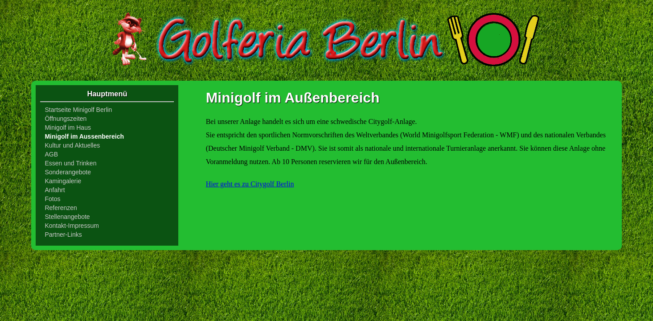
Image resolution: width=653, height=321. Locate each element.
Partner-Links (63, 234)
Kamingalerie (63, 181)
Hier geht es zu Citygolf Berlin (250, 184)
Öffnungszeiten (65, 118)
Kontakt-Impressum (72, 225)
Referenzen (61, 207)
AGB (51, 154)
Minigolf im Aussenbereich (84, 136)
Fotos (52, 198)
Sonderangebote (68, 172)
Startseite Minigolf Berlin (78, 109)
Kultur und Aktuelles (72, 145)
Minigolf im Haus (67, 127)
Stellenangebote (67, 216)
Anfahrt (55, 189)
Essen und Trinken (70, 163)
